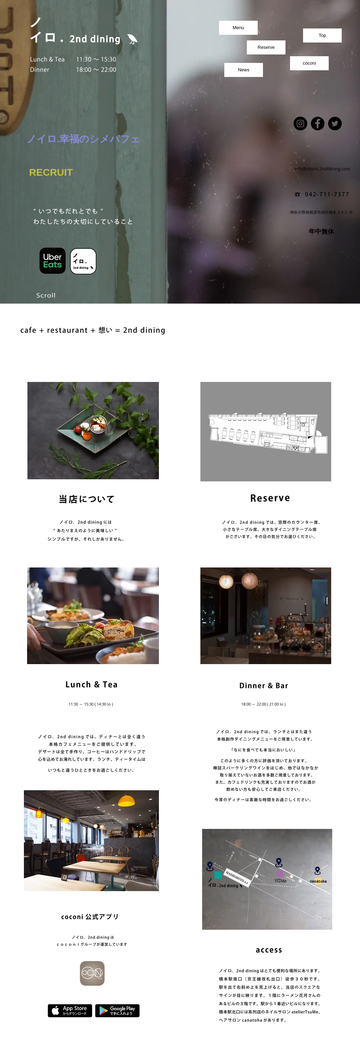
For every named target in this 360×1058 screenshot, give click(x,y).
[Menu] (238, 28)
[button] (180, 440)
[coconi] (309, 63)
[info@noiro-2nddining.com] (322, 169)
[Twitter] (335, 123)
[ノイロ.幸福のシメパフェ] (83, 139)
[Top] (322, 35)
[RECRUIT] (51, 172)
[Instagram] (300, 123)
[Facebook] (317, 123)
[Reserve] (266, 47)
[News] (243, 70)
